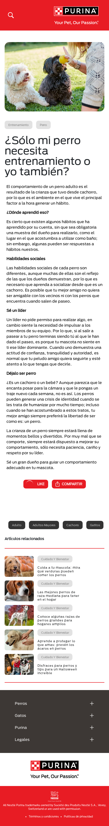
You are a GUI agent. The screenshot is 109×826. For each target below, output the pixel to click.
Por (56, 331)
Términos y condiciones (44, 816)
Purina (21, 727)
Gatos (20, 715)
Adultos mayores (44, 525)
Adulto (17, 525)
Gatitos (95, 525)
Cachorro (72, 525)
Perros (21, 703)
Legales (22, 739)
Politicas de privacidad (78, 816)
